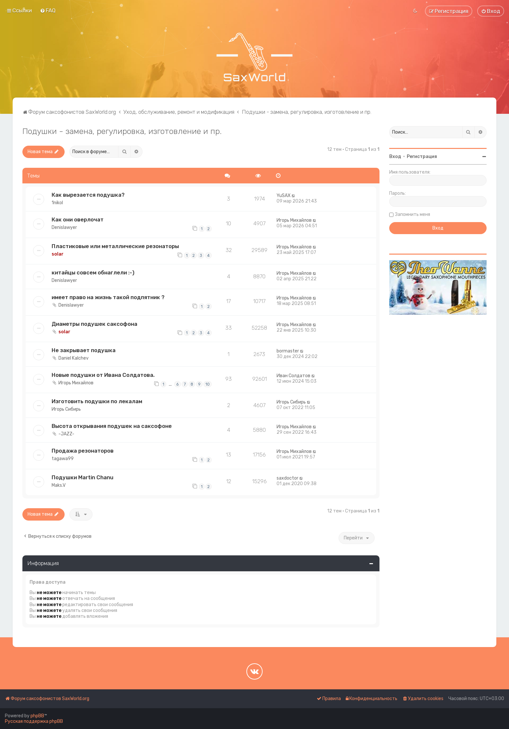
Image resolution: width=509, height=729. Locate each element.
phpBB (37, 716)
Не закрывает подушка (84, 350)
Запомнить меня (412, 214)
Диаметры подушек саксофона (94, 324)
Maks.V (59, 485)
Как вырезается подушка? (88, 195)
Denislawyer (64, 227)
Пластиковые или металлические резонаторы (115, 246)
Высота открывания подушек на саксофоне (112, 426)
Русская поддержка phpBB (34, 721)
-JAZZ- (66, 434)
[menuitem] (47, 10)
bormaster (288, 351)
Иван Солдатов (293, 375)
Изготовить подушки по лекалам (97, 401)
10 (207, 384)
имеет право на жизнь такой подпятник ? (108, 297)
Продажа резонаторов (83, 450)
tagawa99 (63, 458)
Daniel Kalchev (73, 358)
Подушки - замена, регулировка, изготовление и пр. (122, 131)
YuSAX (284, 195)
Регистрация (422, 156)
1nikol (57, 202)
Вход (395, 156)
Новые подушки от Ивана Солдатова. (103, 375)
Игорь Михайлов (294, 220)
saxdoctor (287, 478)
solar (58, 254)
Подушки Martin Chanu (82, 477)
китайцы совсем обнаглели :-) (93, 272)
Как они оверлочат (78, 219)
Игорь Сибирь (66, 409)
